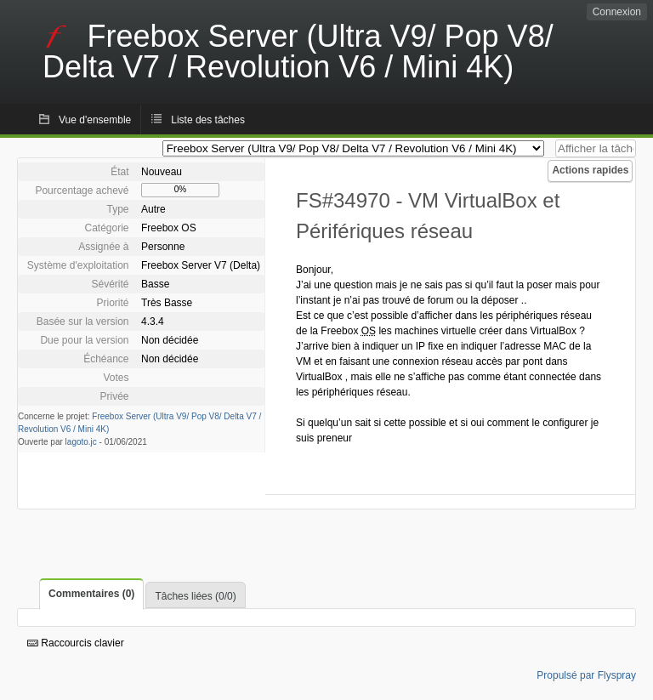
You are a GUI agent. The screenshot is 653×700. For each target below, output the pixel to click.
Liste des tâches (208, 120)
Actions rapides (590, 170)
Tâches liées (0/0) (195, 596)
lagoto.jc (81, 442)
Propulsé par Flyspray (586, 675)
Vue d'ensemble (95, 120)
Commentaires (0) (91, 594)
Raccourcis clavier (75, 643)
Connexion (617, 12)
